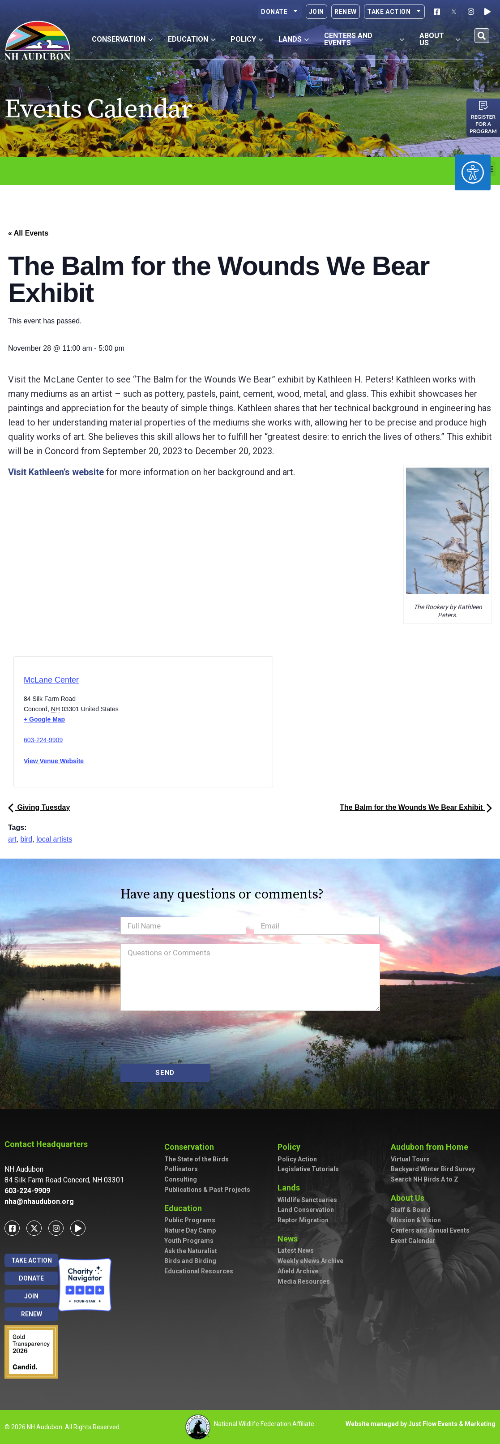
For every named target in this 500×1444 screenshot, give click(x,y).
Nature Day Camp (190, 1230)
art (12, 839)
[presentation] (188, 1037)
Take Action (394, 11)
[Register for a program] (483, 105)
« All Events (28, 233)
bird (27, 839)
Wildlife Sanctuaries (307, 1199)
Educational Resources (198, 1271)
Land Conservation (306, 1209)
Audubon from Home (432, 1147)
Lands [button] (293, 39)
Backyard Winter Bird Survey (433, 1169)
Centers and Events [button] (364, 39)
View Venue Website (54, 761)
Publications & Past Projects (207, 1189)
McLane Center (51, 679)
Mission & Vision (416, 1220)
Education (185, 1208)
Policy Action (297, 1159)
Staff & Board (411, 1209)
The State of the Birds (196, 1159)
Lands (291, 1187)
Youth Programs (189, 1240)
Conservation (191, 1147)
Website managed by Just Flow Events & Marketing (421, 1423)
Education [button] (191, 39)
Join (316, 11)
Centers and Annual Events (430, 1230)
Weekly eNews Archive (310, 1260)
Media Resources (304, 1281)
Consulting (180, 1179)
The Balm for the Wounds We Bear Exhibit (416, 807)
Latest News (296, 1250)
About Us (410, 1198)
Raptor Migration (303, 1220)
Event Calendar (413, 1240)
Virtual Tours (410, 1159)
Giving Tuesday (39, 807)
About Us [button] (439, 39)
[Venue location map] (181, 724)
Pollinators (181, 1169)
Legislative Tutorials (308, 1169)
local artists (54, 839)
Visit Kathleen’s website (56, 472)
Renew (345, 11)
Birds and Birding (190, 1260)
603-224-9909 (43, 739)
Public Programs (189, 1220)
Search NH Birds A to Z (424, 1179)
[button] (481, 35)
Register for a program (483, 123)
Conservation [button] (122, 39)
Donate (280, 11)
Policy (291, 1147)
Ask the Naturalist (190, 1251)
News (290, 1238)
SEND (165, 1073)
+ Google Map (44, 719)
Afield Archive (298, 1271)
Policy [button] (247, 39)
